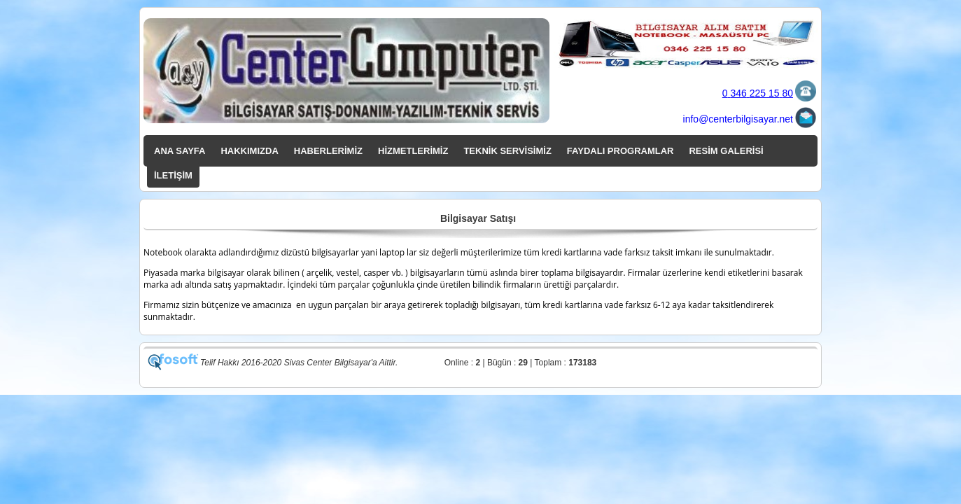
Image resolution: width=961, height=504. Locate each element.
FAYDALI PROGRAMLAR (620, 151)
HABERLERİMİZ (328, 151)
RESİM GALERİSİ (726, 151)
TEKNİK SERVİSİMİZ (507, 151)
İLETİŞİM (173, 175)
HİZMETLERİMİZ (413, 151)
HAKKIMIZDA (249, 151)
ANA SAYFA (179, 151)
